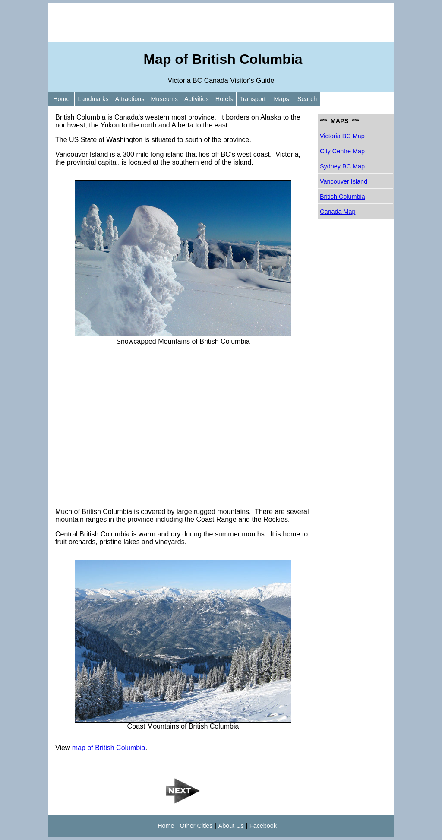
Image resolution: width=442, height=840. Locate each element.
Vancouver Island (343, 181)
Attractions (130, 98)
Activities (196, 98)
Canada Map (337, 211)
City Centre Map (342, 151)
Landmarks (93, 98)
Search (307, 98)
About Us (231, 825)
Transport (253, 98)
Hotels (224, 98)
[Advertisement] (221, 22)
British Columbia (342, 196)
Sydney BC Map (342, 166)
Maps (281, 98)
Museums (164, 98)
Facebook (263, 825)
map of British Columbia (108, 747)
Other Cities (196, 825)
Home (61, 98)
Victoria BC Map (342, 136)
